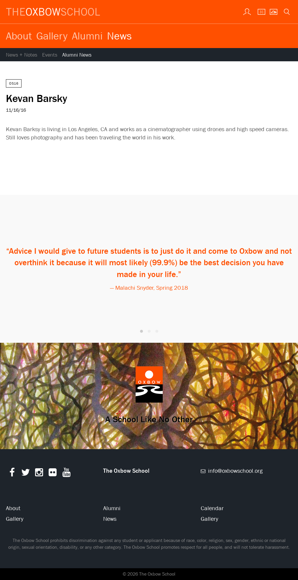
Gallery (51, 35)
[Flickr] (53, 473)
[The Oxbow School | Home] (53, 11)
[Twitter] (25, 473)
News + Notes (21, 55)
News (119, 35)
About (19, 35)
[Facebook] (12, 473)
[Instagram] (39, 473)
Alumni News (76, 55)
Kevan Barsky (36, 98)
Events (49, 55)
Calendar (212, 508)
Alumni (87, 35)
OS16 (13, 83)
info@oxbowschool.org (232, 470)
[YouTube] (66, 473)
